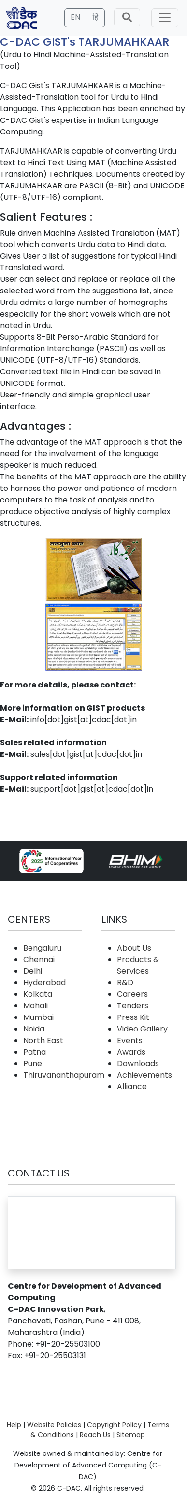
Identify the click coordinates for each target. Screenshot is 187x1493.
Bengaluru (42, 947)
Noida (33, 1028)
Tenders (132, 1005)
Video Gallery (142, 1028)
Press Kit (133, 1017)
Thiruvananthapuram (63, 1075)
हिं (95, 17)
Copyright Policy (114, 1424)
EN (75, 17)
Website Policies (54, 1424)
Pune (32, 1063)
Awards (131, 1051)
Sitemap (130, 1435)
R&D (125, 982)
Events (130, 1040)
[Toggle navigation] (164, 17)
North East (43, 1040)
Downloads (138, 1063)
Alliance (132, 1086)
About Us (134, 947)
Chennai (39, 959)
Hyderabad (44, 982)
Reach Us (95, 1435)
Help (14, 1424)
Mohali (35, 1005)
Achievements (144, 1075)
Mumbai (38, 1017)
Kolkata (37, 994)
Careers (132, 994)
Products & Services (138, 965)
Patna (34, 1051)
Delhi (32, 971)
